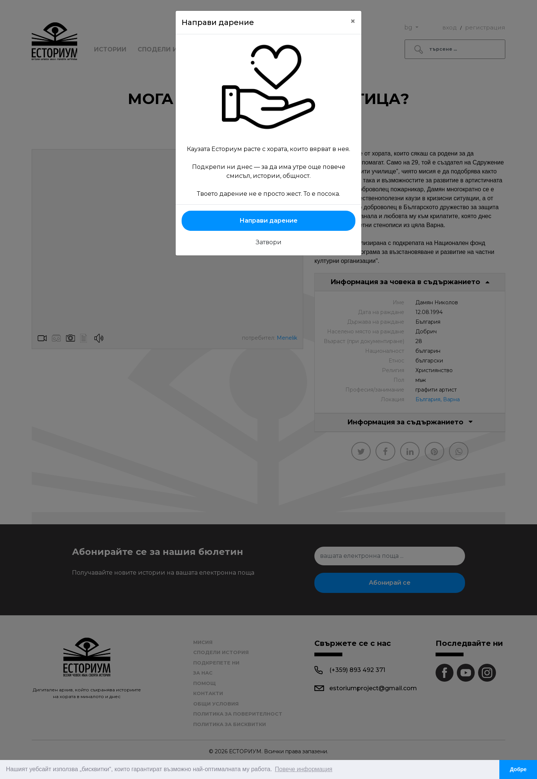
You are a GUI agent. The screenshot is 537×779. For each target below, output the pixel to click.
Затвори (269, 242)
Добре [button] (518, 769)
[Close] (352, 21)
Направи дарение (268, 220)
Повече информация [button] (303, 769)
